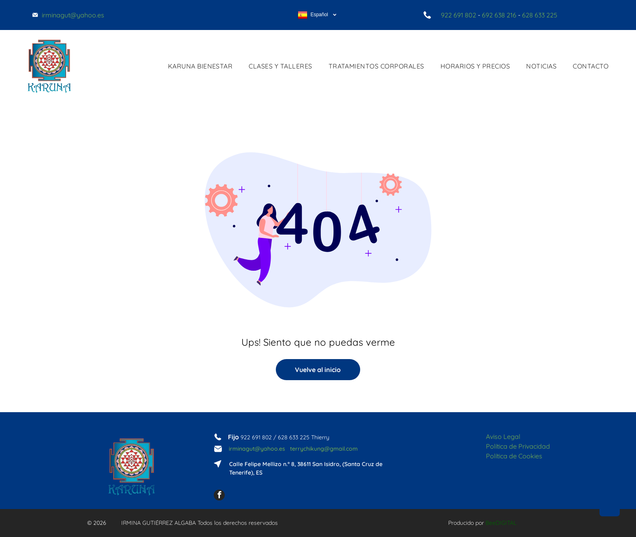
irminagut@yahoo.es (257, 448)
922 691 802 (458, 15)
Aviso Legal (503, 436)
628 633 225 (539, 15)
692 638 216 (499, 15)
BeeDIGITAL (501, 522)
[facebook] (219, 496)
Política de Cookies (514, 456)
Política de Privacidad (518, 446)
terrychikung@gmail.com (324, 448)
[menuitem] (200, 66)
